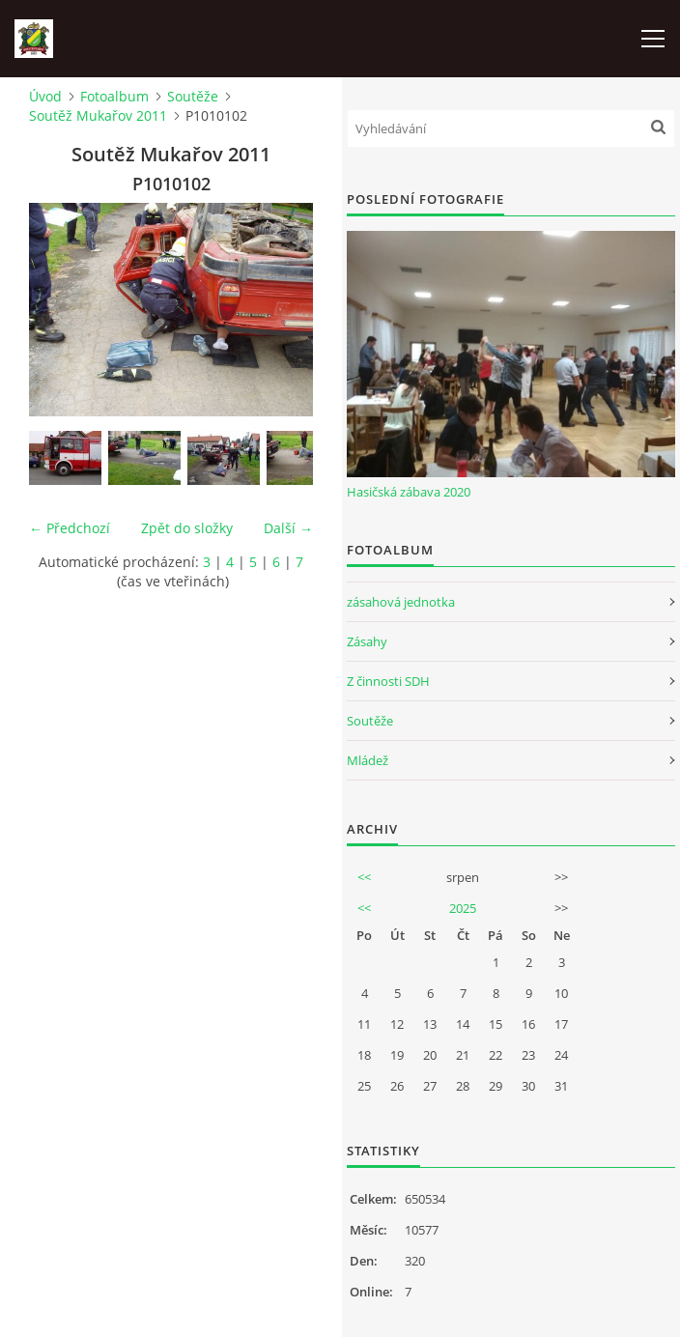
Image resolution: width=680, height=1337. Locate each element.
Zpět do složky (187, 528)
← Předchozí (69, 528)
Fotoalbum (114, 96)
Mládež (367, 760)
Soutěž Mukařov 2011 (98, 115)
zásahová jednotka (401, 602)
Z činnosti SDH (388, 681)
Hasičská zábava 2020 (408, 491)
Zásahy (367, 641)
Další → (288, 528)
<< (364, 877)
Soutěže (192, 96)
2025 (462, 908)
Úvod (45, 96)
